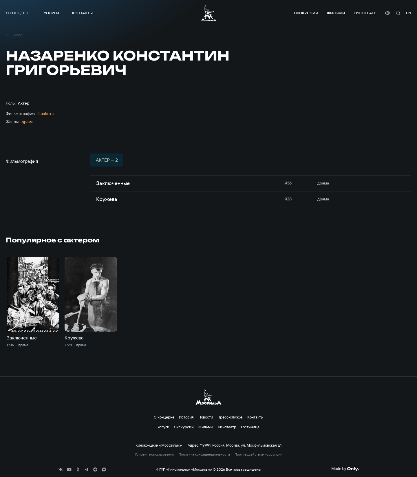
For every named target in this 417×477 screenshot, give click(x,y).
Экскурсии (306, 13)
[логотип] (208, 13)
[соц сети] (60, 469)
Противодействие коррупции (258, 454)
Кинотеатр (365, 13)
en (408, 13)
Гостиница (250, 427)
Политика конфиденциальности (204, 454)
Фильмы (336, 13)
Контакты (82, 13)
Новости (205, 417)
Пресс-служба (230, 417)
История (186, 417)
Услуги (51, 13)
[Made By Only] (345, 469)
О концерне (18, 13)
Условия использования (154, 454)
